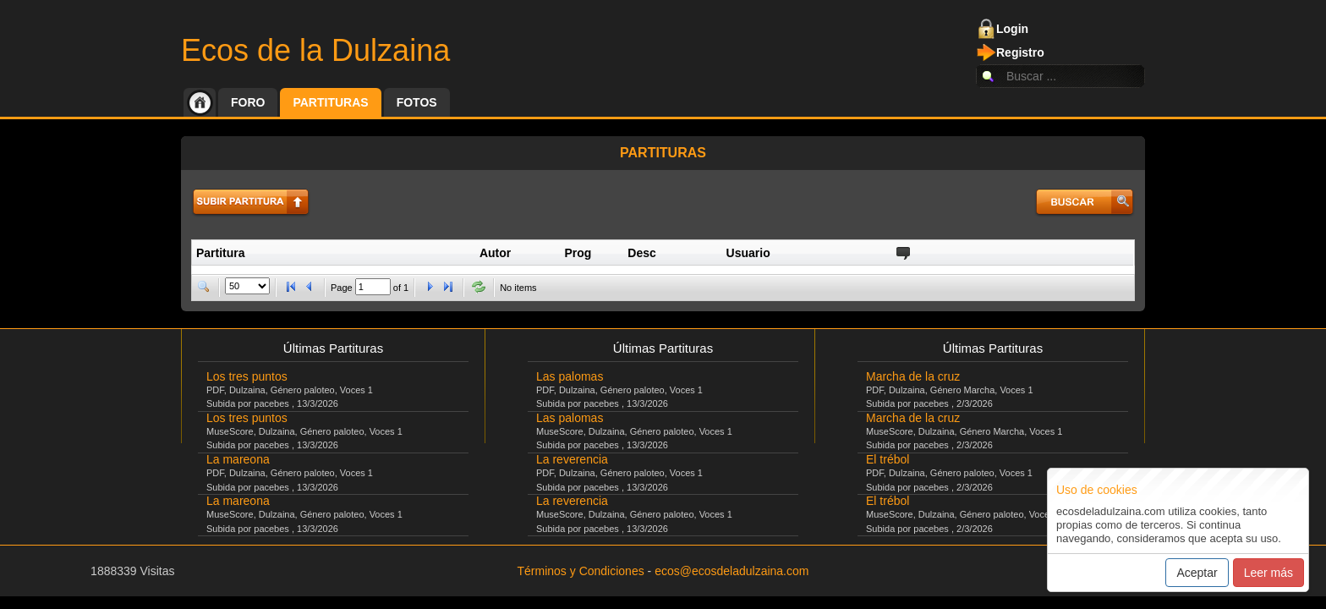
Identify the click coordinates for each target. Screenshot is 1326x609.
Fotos (417, 102)
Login (1012, 29)
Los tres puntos (247, 376)
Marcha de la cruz (913, 376)
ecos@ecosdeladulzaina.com (731, 571)
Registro (1020, 52)
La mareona (238, 459)
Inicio (200, 102)
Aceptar (1196, 572)
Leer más (1268, 572)
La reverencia (572, 459)
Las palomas (569, 376)
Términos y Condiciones (581, 571)
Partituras (330, 102)
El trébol (887, 459)
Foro (248, 102)
